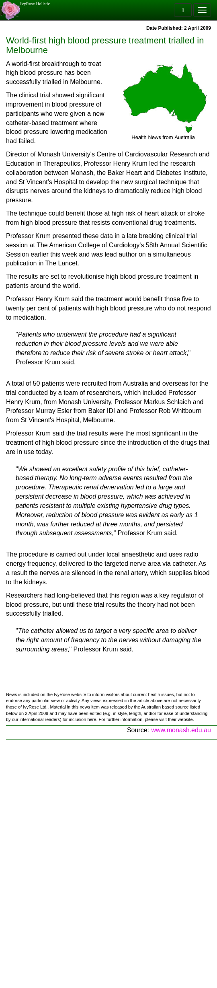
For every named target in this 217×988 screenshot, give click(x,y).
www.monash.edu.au (181, 730)
